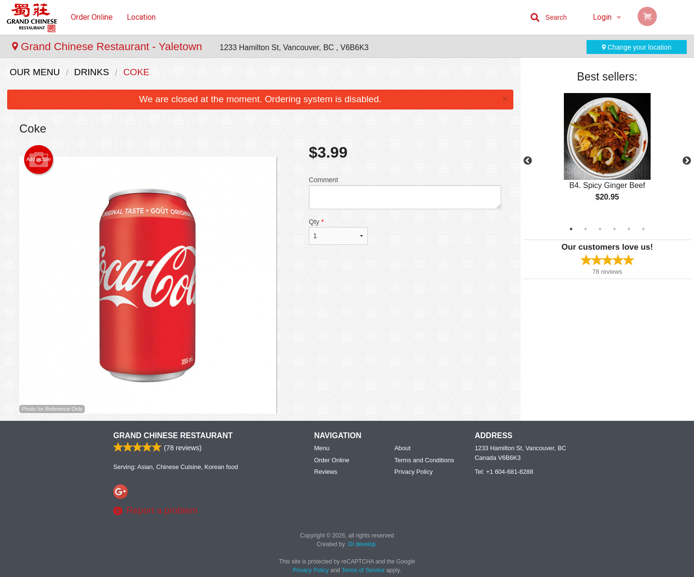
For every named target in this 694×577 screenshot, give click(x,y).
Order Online (92, 17)
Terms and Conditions (424, 460)
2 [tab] (585, 229)
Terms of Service (363, 570)
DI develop (361, 544)
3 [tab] (600, 229)
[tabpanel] (607, 155)
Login (602, 17)
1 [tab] (571, 229)
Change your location (636, 47)
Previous (528, 161)
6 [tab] (643, 229)
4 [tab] (614, 229)
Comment (405, 192)
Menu (322, 448)
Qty (338, 231)
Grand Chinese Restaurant (173, 435)
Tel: (504, 471)
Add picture (39, 159)
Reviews (325, 471)
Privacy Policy (413, 471)
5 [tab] (629, 229)
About (402, 448)
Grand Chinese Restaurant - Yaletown (108, 46)
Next (687, 161)
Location (141, 17)
